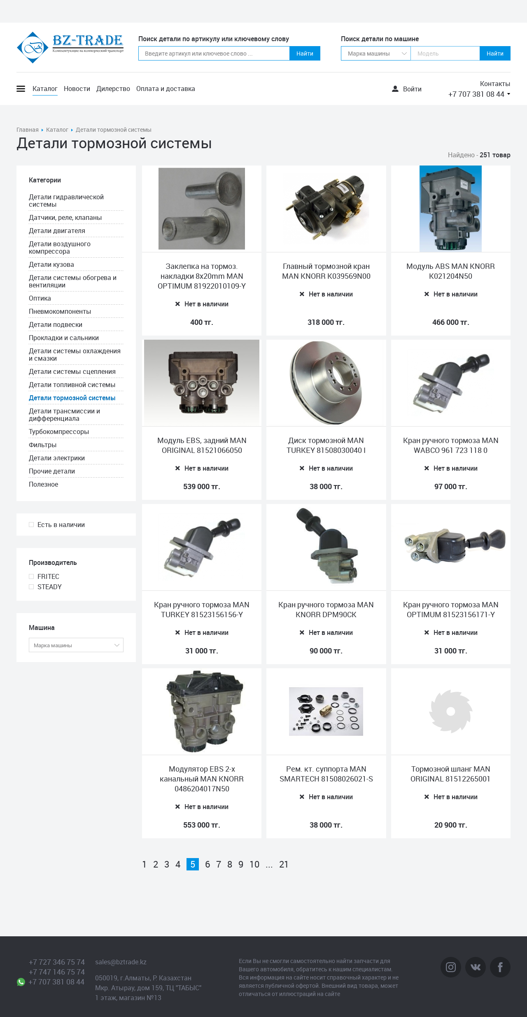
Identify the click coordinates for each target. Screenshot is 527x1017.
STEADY (49, 586)
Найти (304, 53)
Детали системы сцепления (72, 371)
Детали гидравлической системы (66, 200)
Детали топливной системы (72, 384)
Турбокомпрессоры (59, 431)
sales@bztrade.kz (121, 961)
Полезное (43, 484)
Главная (27, 129)
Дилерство (113, 88)
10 (254, 864)
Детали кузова (51, 264)
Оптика (40, 298)
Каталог (45, 88)
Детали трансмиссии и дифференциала (64, 414)
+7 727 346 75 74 (57, 962)
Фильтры (43, 444)
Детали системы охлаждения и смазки (75, 354)
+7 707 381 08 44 (476, 94)
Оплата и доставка (165, 88)
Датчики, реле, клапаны (65, 217)
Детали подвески (55, 324)
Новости (77, 88)
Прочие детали (52, 471)
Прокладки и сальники (64, 337)
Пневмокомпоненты (60, 311)
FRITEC (48, 576)
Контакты (495, 83)
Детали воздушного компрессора (60, 247)
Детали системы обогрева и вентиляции (73, 281)
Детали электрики (57, 458)
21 (284, 864)
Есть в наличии (61, 524)
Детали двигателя (57, 230)
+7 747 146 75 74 (57, 972)
